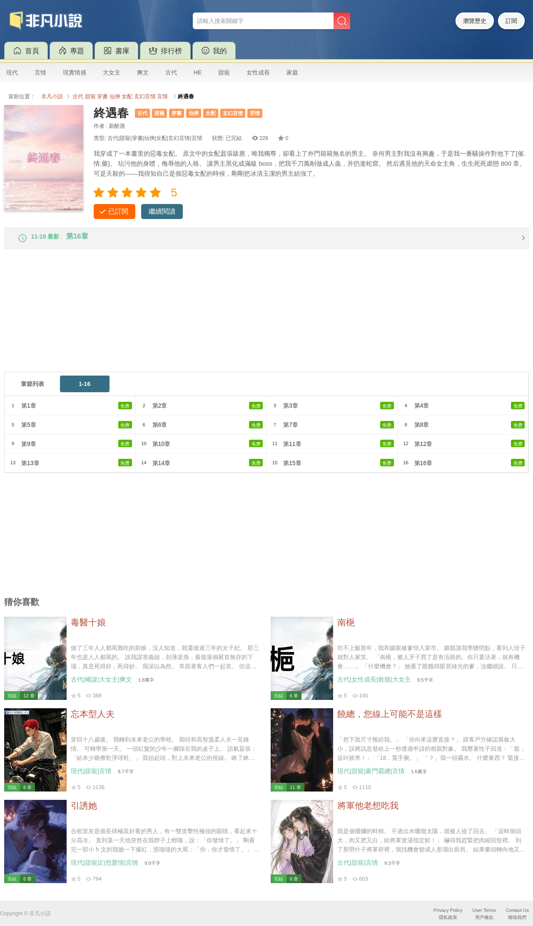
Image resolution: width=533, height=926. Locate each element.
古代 (171, 72)
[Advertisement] (254, 319)
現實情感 (74, 72)
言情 (40, 72)
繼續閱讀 (162, 211)
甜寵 (224, 72)
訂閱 (511, 20)
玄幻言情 (145, 97)
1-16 (84, 389)
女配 (127, 97)
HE (198, 72)
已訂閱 (118, 211)
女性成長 (258, 72)
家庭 (292, 72)
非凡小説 (52, 97)
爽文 (143, 72)
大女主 (111, 72)
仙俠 (115, 97)
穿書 (102, 97)
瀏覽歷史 (474, 20)
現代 (12, 72)
